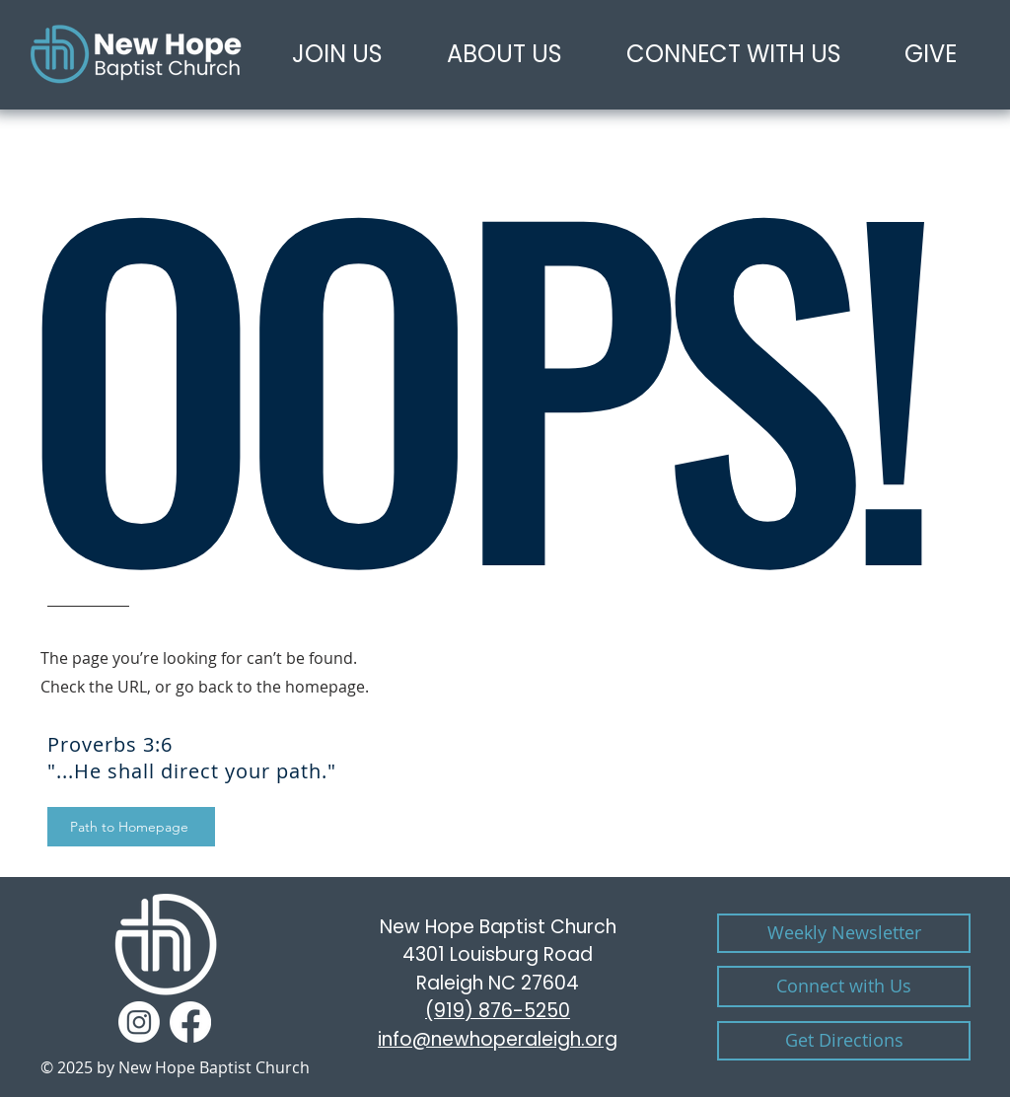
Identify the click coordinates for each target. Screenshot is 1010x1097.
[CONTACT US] (844, 986)
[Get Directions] (844, 1040)
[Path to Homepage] (131, 826)
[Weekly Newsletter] (844, 933)
